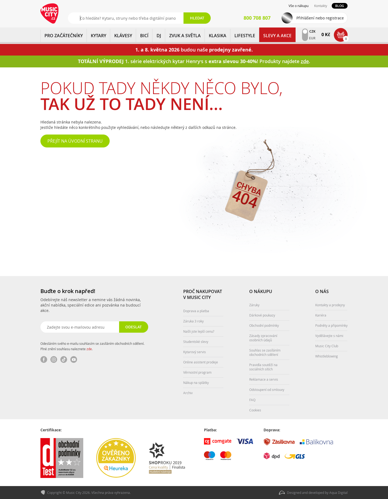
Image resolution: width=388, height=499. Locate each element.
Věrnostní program (197, 372)
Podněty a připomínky (331, 325)
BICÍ (144, 36)
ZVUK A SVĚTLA (185, 36)
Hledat (197, 17)
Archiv (188, 393)
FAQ (252, 400)
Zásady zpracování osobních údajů (263, 337)
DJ (159, 36)
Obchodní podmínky (264, 325)
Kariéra (320, 315)
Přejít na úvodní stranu (75, 141)
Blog (339, 6)
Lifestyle (244, 36)
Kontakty (320, 6)
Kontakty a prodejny (330, 305)
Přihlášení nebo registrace (320, 17)
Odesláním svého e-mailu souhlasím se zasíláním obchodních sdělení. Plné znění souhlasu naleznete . (92, 346)
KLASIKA (217, 36)
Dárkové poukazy (262, 315)
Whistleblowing (326, 356)
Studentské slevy (195, 341)
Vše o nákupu (299, 6)
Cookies (255, 410)
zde (89, 349)
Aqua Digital (338, 492)
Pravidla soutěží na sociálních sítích (263, 367)
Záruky (254, 305)
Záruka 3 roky (193, 321)
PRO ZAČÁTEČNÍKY (63, 36)
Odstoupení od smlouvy (266, 389)
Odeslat (133, 326)
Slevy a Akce (277, 36)
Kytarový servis (194, 352)
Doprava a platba (196, 311)
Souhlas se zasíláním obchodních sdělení (264, 352)
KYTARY (98, 36)
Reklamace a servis (263, 379)
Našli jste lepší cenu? (198, 331)
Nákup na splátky (196, 382)
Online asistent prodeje (200, 362)
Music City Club (326, 346)
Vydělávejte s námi (329, 335)
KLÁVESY (123, 36)
